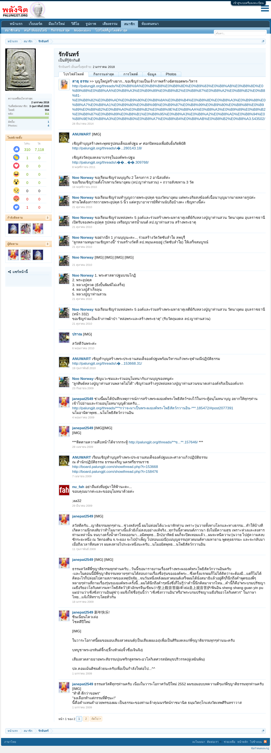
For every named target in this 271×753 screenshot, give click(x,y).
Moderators (82, 30)
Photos (171, 74)
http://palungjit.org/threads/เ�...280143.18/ (107, 148)
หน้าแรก (16, 24)
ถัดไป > (96, 718)
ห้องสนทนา (150, 24)
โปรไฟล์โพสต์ (73, 74)
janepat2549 (82, 399)
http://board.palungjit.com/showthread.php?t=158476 (115, 471)
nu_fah (78, 487)
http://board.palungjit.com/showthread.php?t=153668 (115, 467)
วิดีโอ (75, 24)
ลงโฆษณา (198, 741)
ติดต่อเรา (214, 741)
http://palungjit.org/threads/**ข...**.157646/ (163, 442)
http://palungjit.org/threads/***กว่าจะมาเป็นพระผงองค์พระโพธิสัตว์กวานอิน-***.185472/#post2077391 (152, 408)
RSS (265, 741)
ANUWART (81, 134)
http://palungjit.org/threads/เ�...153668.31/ (107, 363)
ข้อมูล (151, 74)
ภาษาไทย (10, 741)
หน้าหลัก (242, 741)
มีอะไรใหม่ (56, 24)
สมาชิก (129, 24)
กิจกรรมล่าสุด (103, 74)
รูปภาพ (91, 24)
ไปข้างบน (256, 741)
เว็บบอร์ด (35, 24)
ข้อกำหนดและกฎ (260, 748)
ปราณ (77, 334)
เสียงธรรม (110, 24)
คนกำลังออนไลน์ (35, 30)
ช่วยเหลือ (229, 741)
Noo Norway (83, 177)
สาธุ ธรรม (80, 81)
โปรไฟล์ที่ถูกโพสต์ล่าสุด (111, 30)
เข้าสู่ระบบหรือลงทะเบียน (248, 3)
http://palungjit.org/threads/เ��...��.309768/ (110, 162)
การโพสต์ (130, 74)
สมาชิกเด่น (12, 30)
